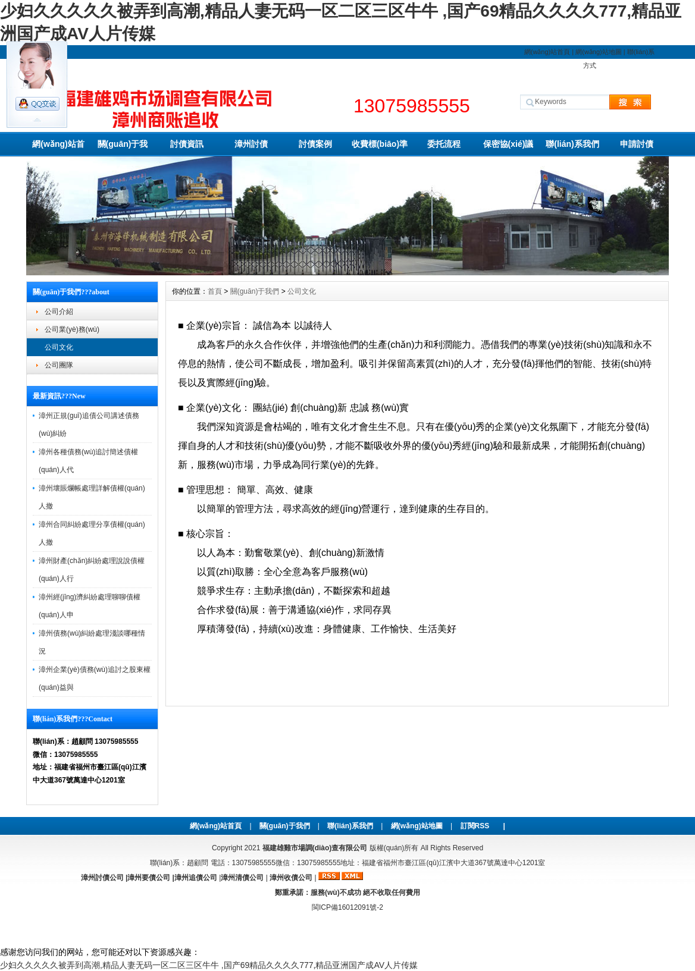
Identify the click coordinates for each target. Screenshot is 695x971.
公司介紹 (59, 311)
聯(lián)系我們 (572, 144)
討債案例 (315, 144)
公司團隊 (59, 365)
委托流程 (444, 144)
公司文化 (59, 347)
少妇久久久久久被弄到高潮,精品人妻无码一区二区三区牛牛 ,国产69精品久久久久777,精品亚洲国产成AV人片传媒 (209, 965)
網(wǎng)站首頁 (547, 51)
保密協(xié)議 (508, 144)
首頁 (215, 291)
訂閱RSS (475, 826)
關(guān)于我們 (123, 147)
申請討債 (636, 144)
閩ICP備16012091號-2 (347, 907)
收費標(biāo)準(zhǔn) (380, 147)
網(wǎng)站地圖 (598, 51)
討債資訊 (187, 144)
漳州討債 (251, 144)
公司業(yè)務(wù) (72, 329)
